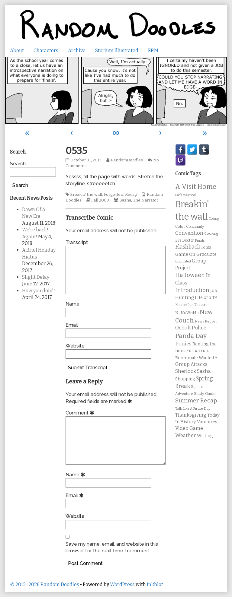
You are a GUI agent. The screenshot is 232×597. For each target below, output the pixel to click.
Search (18, 164)
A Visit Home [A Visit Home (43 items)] (195, 187)
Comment (81, 413)
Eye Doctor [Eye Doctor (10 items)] (184, 240)
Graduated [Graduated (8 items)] (183, 261)
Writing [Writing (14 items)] (205, 435)
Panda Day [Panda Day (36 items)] (191, 335)
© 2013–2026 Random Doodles (44, 584)
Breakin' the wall (86, 194)
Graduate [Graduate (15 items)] (206, 254)
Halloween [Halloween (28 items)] (190, 275)
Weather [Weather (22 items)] (185, 435)
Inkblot (155, 584)
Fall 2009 (100, 200)
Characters (46, 50)
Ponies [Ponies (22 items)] (183, 344)
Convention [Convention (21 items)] (189, 233)
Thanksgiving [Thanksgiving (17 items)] (190, 415)
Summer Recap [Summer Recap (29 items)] (196, 400)
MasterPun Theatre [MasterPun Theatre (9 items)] (191, 305)
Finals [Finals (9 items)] (200, 240)
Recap (131, 194)
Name (72, 304)
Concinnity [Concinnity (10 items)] (195, 226)
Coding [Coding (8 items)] (214, 219)
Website (75, 346)
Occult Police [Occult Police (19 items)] (190, 328)
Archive (76, 50)
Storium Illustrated (116, 50)
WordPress (122, 584)
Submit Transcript (88, 367)
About (17, 50)
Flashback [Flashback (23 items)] (187, 247)
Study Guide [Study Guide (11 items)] (205, 393)
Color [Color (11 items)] (180, 226)
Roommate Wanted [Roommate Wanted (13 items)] (194, 357)
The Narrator (145, 200)
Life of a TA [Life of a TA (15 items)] (206, 297)
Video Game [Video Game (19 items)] (189, 428)
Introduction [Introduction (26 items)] (192, 290)
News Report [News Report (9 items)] (206, 321)
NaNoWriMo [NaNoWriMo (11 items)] (187, 312)
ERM (153, 50)
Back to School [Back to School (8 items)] (185, 195)
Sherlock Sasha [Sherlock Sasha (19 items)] (193, 371)
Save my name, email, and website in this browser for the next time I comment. (112, 547)
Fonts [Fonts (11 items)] (206, 247)
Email (72, 325)
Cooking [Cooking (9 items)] (211, 233)
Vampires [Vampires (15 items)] (207, 421)
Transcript (77, 242)
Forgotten (113, 194)
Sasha (125, 200)
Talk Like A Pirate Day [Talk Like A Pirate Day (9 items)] (192, 408)
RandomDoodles (127, 160)
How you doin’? (38, 291)
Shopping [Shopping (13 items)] (185, 379)
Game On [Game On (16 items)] (185, 254)
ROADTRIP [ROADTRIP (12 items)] (199, 351)
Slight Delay (35, 277)
